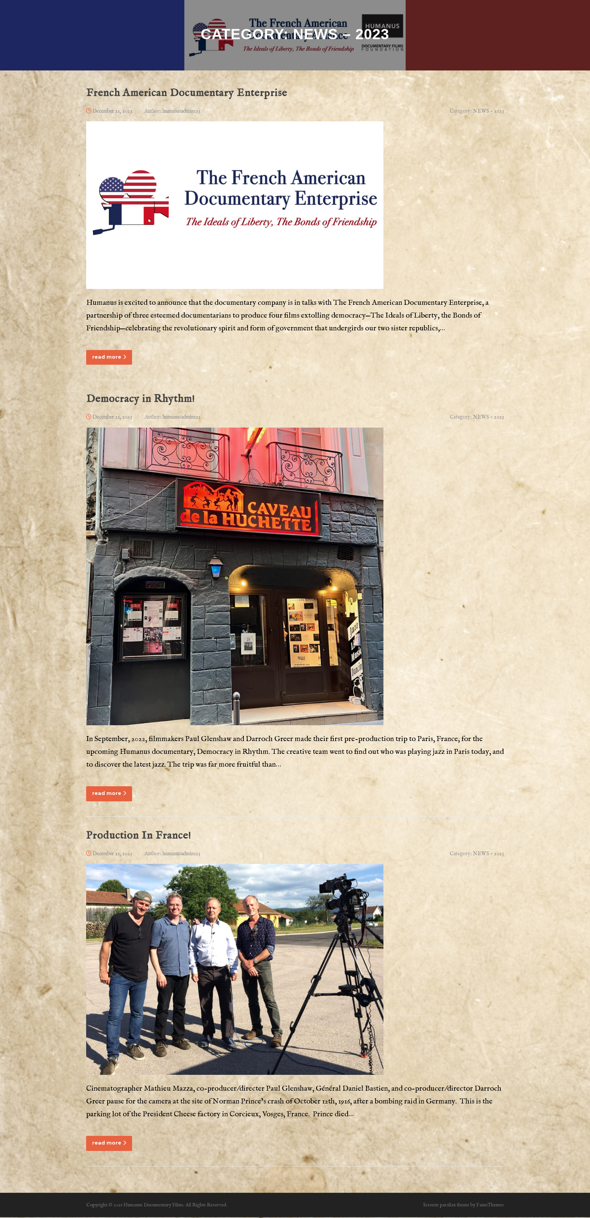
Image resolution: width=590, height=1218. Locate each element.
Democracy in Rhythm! (140, 400)
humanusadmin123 (181, 111)
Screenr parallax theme (446, 1206)
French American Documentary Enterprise (186, 93)
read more (109, 358)
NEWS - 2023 (488, 111)
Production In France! (138, 836)
